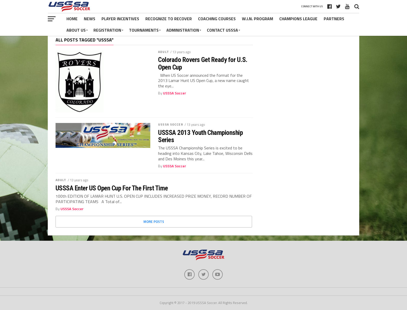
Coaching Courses (217, 19)
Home (72, 19)
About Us (76, 30)
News (89, 19)
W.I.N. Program (257, 19)
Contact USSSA (222, 30)
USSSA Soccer (174, 93)
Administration (182, 30)
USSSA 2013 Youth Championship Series (200, 136)
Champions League (298, 19)
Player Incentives (120, 19)
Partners (334, 19)
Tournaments (144, 30)
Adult (163, 51)
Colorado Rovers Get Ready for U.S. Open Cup (202, 63)
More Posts (154, 221)
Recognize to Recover (168, 19)
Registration (107, 30)
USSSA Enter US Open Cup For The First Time (112, 188)
